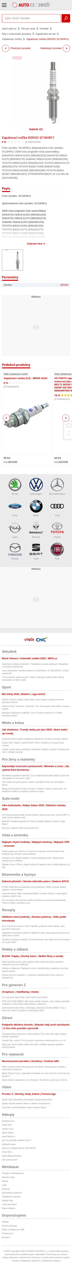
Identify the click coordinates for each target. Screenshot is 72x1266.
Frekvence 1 (8, 1233)
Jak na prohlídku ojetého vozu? (16, 1140)
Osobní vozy (8, 1129)
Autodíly (44, 28)
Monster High (8, 1177)
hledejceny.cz (8, 1121)
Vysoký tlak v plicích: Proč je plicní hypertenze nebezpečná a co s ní (34, 1040)
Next (66, 418)
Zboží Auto (7, 1152)
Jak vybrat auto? (9, 1160)
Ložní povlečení (9, 1204)
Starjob (5, 1222)
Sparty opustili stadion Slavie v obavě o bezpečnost (26, 1103)
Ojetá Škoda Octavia (11, 1156)
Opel (15, 529)
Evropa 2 (6, 1237)
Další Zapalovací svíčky (16, 374)
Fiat (57, 551)
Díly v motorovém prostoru (16, 33)
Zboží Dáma (7, 1132)
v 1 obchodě (10, 461)
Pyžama (6, 1189)
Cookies (16, 1261)
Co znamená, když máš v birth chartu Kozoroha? (25, 997)
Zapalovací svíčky (12, 39)
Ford (15, 508)
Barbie (5, 1181)
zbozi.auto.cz (9, 28)
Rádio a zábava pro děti (13, 1229)
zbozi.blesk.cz (8, 1136)
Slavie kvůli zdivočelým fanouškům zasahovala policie (27, 1099)
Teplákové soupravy (11, 1196)
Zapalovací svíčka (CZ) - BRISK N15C (26, 378)
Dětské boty (7, 1200)
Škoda (15, 486)
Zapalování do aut (45, 33)
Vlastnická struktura (51, 1261)
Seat (36, 551)
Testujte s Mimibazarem (13, 1173)
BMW (36, 508)
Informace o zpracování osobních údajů (50, 1257)
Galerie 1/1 (36, 129)
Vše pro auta (28, 28)
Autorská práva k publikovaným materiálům (25, 1254)
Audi (57, 508)
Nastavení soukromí (30, 1261)
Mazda (15, 551)
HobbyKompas (9, 1144)
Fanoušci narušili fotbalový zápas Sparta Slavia (24, 1107)
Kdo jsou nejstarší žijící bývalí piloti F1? (20, 828)
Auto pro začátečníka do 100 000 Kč (19, 1148)
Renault (36, 529)
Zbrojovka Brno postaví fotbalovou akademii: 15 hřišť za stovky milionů (35, 739)
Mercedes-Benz (57, 486)
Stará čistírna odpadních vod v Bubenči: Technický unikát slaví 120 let (34, 1080)
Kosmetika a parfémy (12, 1193)
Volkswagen (36, 486)
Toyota (57, 529)
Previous (6, 418)
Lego (4, 1185)
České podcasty (9, 1226)
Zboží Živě (7, 1125)
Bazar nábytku (8, 1208)
